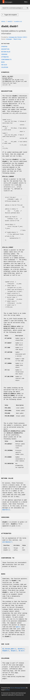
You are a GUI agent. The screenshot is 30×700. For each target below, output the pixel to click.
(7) (7, 542)
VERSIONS (4, 54)
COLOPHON (4, 67)
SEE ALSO (4, 65)
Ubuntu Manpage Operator (17, 688)
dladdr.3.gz (18, 21)
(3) (6, 510)
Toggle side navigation (10, 14)
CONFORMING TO (6, 59)
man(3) (10, 21)
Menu (25, 2)
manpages (9, 39)
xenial (3, 21)
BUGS (3, 62)
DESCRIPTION (5, 49)
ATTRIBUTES (5, 57)
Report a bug (17, 39)
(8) (22, 651)
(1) (18, 627)
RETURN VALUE (5, 52)
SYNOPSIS (4, 46)
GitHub (8, 690)
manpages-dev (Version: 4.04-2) (18, 37)
